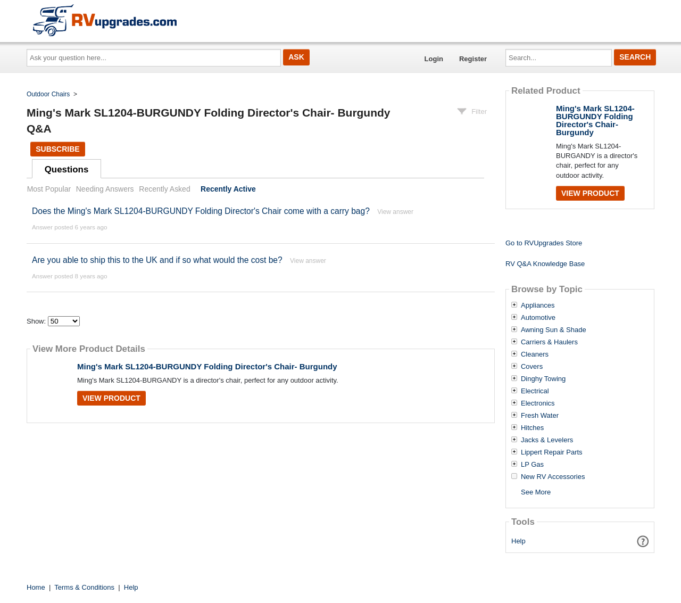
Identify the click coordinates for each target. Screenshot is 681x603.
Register (473, 59)
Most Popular (49, 189)
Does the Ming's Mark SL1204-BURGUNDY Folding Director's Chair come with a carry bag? (201, 211)
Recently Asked (164, 189)
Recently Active (228, 189)
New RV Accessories (553, 477)
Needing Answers (105, 189)
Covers (532, 366)
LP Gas (532, 464)
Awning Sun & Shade (553, 330)
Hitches (532, 428)
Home (36, 587)
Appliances (538, 305)
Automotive (538, 317)
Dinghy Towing (543, 379)
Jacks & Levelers (547, 440)
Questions (67, 169)
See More (536, 492)
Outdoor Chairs (48, 94)
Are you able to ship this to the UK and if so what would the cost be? (157, 260)
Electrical (535, 391)
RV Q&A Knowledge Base (545, 264)
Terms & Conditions (84, 587)
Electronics (538, 403)
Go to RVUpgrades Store (543, 243)
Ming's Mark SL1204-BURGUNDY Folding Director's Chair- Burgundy (207, 366)
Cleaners (535, 354)
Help (518, 541)
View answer (395, 212)
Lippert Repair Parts (552, 452)
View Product (111, 398)
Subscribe (57, 149)
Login (434, 59)
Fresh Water (540, 415)
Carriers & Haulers (549, 342)
